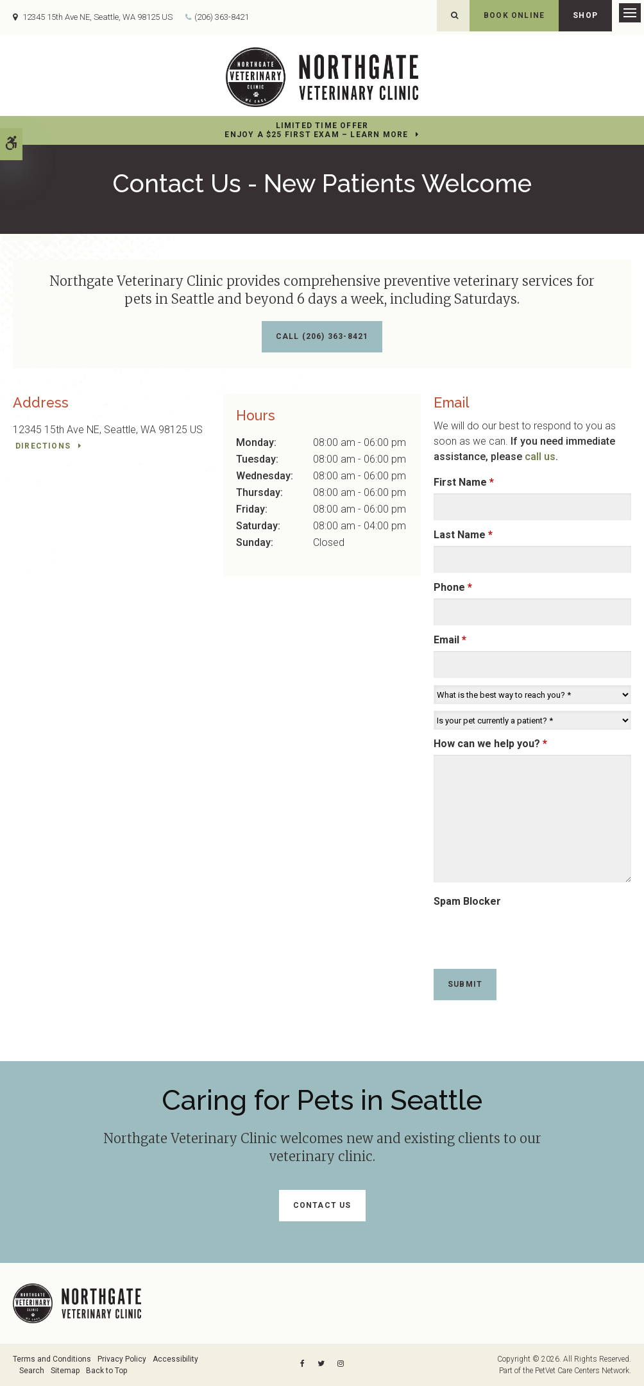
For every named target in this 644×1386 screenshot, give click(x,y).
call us (540, 456)
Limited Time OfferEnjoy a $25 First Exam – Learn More (316, 130)
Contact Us (322, 1205)
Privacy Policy (121, 1359)
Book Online (514, 15)
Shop (585, 15)
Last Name (463, 535)
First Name (464, 482)
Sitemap (65, 1370)
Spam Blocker (467, 901)
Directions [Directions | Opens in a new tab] (43, 445)
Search (31, 1370)
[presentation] (509, 931)
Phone (453, 587)
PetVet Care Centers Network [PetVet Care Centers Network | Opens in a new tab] (582, 1370)
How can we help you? (490, 744)
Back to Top (106, 1370)
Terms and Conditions (52, 1359)
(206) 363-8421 (221, 17)
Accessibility (175, 1359)
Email (450, 640)
